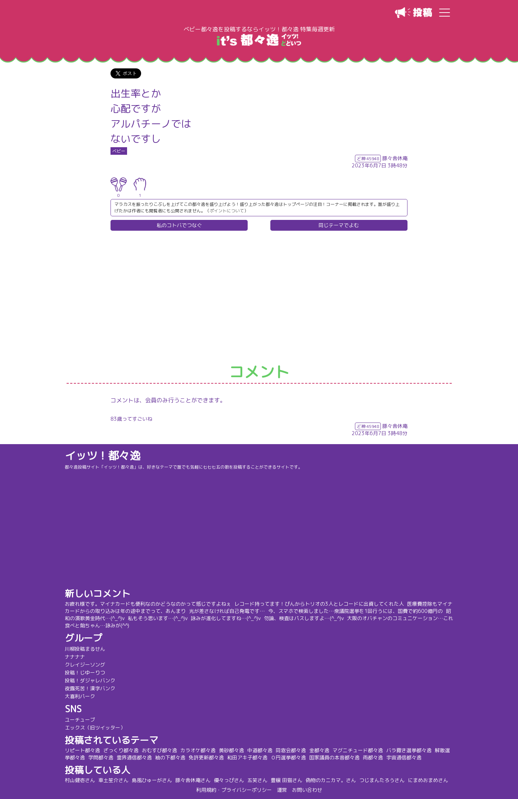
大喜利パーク (80, 696)
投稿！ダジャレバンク (90, 680)
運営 (282, 789)
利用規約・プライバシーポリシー (234, 789)
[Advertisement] (259, 297)
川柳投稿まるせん (85, 648)
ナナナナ (75, 656)
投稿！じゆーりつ (85, 672)
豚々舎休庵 (394, 158)
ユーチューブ (80, 719)
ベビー (118, 151)
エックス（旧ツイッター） (95, 727)
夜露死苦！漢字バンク (90, 688)
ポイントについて (227, 211)
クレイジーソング (85, 664)
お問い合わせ (307, 789)
